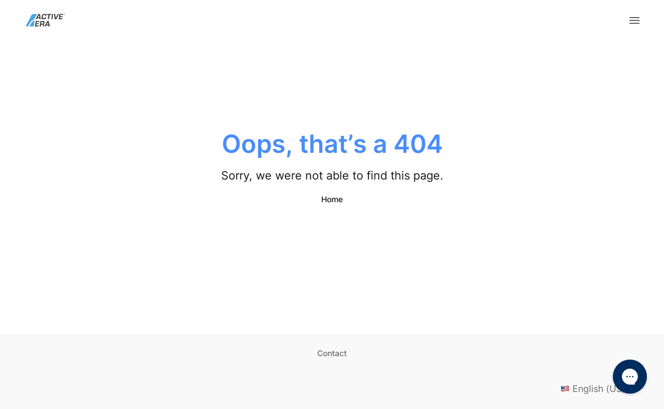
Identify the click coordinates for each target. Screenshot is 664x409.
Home (332, 199)
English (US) (601, 388)
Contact (332, 353)
